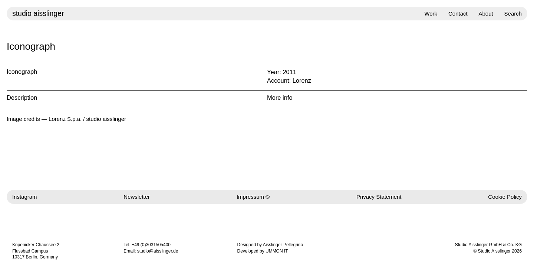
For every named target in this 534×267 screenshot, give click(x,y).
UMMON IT (277, 251)
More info (280, 97)
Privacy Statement (378, 197)
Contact (458, 13)
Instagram (24, 197)
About (486, 13)
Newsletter (136, 197)
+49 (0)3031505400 (151, 244)
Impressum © (253, 197)
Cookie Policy (505, 197)
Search (513, 13)
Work (430, 13)
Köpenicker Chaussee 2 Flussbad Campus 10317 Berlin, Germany (35, 251)
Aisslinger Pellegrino (283, 244)
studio (38, 13)
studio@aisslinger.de (157, 251)
